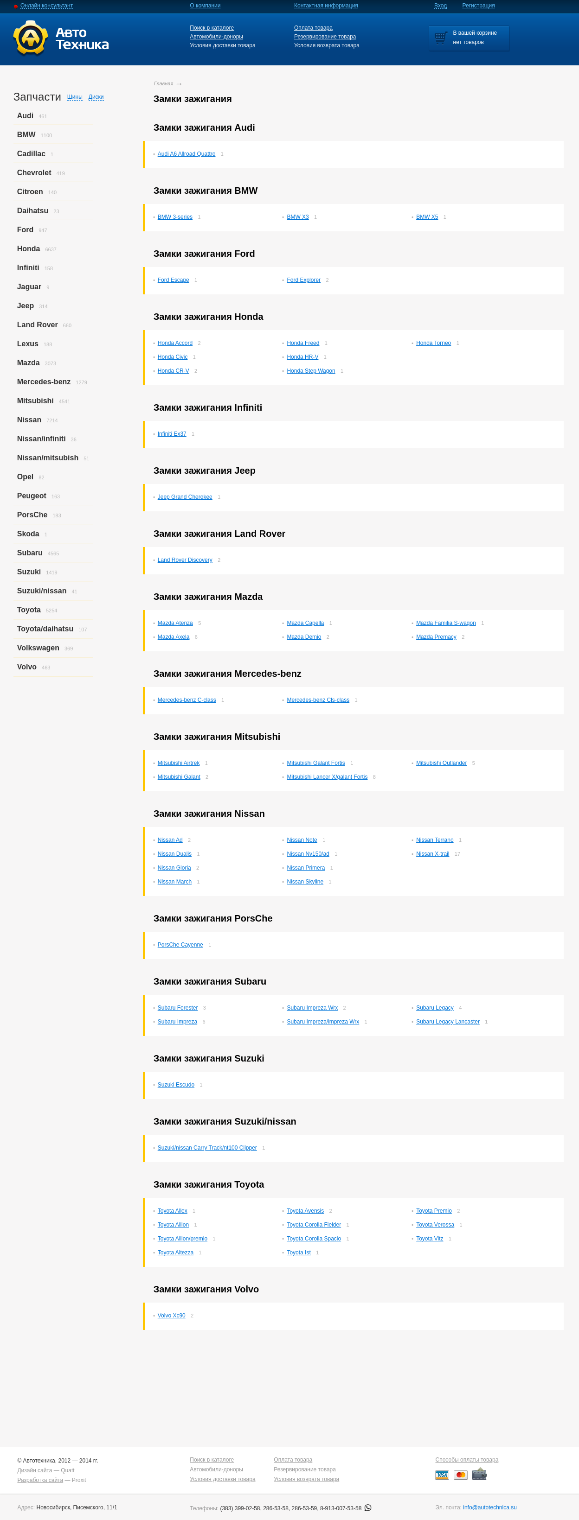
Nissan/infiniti (41, 439)
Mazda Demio (304, 637)
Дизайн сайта (34, 1470)
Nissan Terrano (434, 840)
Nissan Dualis (175, 854)
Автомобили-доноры (216, 36)
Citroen (30, 192)
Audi (25, 116)
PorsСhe (32, 515)
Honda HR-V (302, 357)
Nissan (29, 420)
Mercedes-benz (44, 382)
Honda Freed (303, 343)
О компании (205, 5)
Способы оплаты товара (466, 1459)
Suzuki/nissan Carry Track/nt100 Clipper (207, 1148)
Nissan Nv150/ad (308, 854)
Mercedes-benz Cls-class (318, 700)
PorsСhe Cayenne (180, 944)
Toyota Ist (298, 1252)
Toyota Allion (173, 1224)
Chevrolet (34, 173)
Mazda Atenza (175, 623)
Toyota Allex (172, 1211)
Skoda (28, 534)
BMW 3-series (175, 217)
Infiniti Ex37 (172, 434)
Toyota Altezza (175, 1252)
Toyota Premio (434, 1211)
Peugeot (31, 496)
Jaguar (29, 287)
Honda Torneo (433, 343)
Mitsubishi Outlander (441, 763)
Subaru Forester (178, 1008)
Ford (25, 230)
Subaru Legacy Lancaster (448, 1021)
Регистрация (479, 5)
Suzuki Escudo (176, 1084)
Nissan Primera (306, 868)
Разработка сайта (40, 1480)
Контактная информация (326, 5)
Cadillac (31, 154)
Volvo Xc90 (172, 1315)
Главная (164, 83)
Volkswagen (38, 648)
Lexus (28, 344)
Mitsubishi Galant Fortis (316, 763)
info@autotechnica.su (490, 1507)
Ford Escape (173, 280)
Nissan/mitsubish (47, 458)
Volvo (27, 667)
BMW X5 (427, 217)
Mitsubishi (35, 401)
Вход (440, 5)
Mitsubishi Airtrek (179, 763)
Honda (28, 249)
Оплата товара (313, 28)
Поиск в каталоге (212, 28)
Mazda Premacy (436, 637)
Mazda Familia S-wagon (446, 623)
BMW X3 (298, 217)
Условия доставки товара (222, 45)
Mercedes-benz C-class (187, 700)
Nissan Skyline (305, 881)
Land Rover (37, 325)
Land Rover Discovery (185, 560)
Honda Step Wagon (311, 371)
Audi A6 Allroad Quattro (187, 154)
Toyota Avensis (305, 1211)
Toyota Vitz (429, 1238)
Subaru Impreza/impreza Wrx (323, 1021)
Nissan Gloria (174, 868)
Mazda (28, 363)
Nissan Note (302, 840)
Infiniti (28, 268)
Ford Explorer (304, 280)
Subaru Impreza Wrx (312, 1008)
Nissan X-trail (432, 854)
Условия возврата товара (327, 45)
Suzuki (29, 572)
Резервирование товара (325, 36)
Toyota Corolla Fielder (314, 1224)
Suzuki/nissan (42, 591)
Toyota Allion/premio (182, 1238)
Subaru (30, 553)
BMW (26, 135)
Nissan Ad (170, 840)
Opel (25, 477)
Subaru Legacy (435, 1008)
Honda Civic (173, 357)
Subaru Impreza (177, 1021)
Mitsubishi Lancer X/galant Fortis (327, 777)
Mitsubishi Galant (179, 777)
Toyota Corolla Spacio (314, 1238)
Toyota (29, 610)
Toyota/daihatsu (45, 629)
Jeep (25, 306)
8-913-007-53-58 (346, 1508)
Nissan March (175, 881)
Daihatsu (33, 211)
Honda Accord (175, 343)
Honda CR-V (173, 371)
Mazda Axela (174, 637)
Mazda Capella (305, 623)
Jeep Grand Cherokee (185, 497)
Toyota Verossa (435, 1224)
